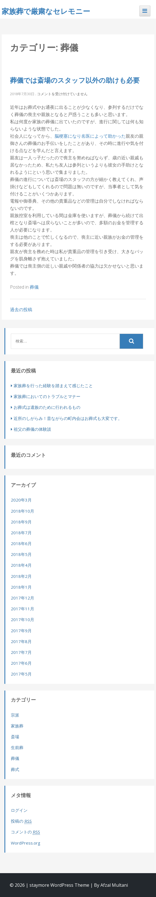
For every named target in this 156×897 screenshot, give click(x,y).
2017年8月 (21, 641)
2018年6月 (21, 543)
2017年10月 (22, 619)
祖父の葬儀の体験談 (32, 429)
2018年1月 (21, 587)
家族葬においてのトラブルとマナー (47, 396)
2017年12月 (22, 598)
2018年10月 (22, 511)
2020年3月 (21, 500)
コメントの (25, 832)
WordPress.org (25, 843)
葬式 (15, 769)
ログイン (19, 810)
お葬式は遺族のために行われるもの (47, 407)
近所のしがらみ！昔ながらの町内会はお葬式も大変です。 (68, 418)
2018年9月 (21, 522)
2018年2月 (21, 576)
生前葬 (17, 747)
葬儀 (34, 287)
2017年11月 (22, 608)
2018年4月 (21, 565)
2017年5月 (21, 674)
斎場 (15, 736)
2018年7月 (21, 532)
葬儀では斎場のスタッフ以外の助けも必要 (75, 80)
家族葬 (17, 726)
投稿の (21, 821)
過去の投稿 (21, 309)
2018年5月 (21, 554)
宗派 (15, 715)
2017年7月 (21, 652)
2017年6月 (21, 663)
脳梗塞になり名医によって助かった (90, 136)
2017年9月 (21, 630)
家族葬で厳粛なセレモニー (46, 11)
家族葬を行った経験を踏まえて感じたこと (53, 385)
